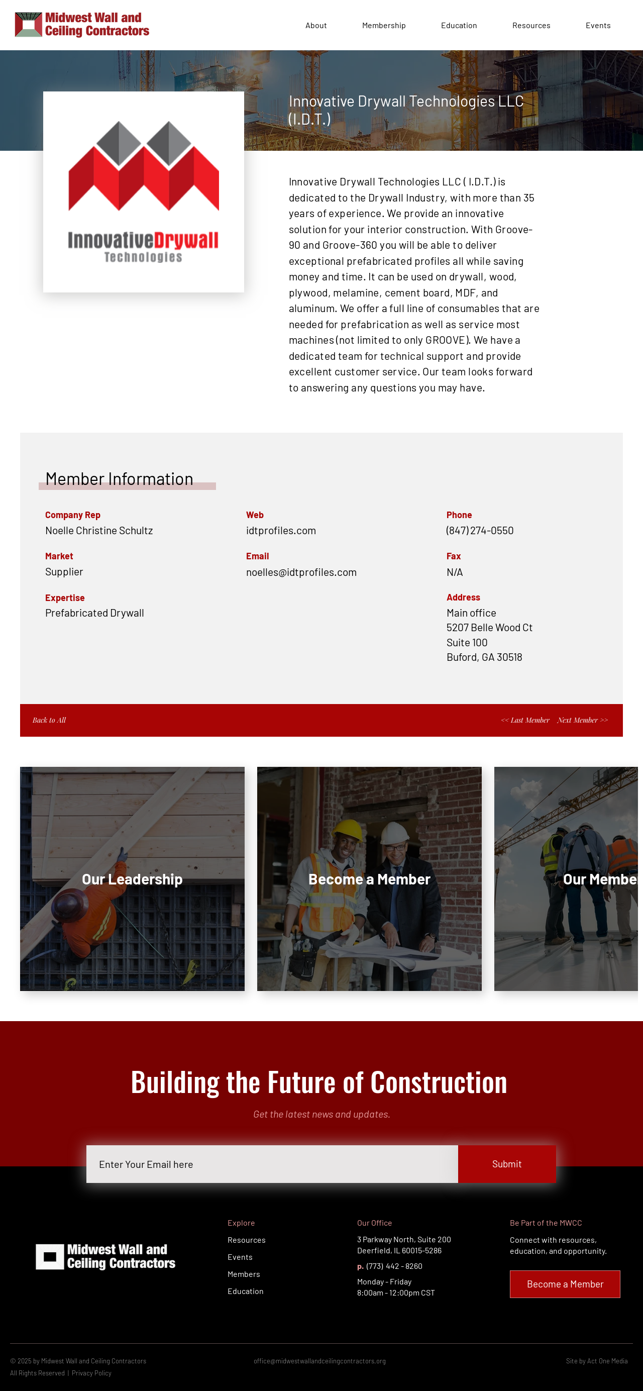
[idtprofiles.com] (321, 530)
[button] (333, 571)
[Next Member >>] (584, 720)
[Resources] (263, 1240)
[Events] (263, 1257)
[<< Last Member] (523, 720)
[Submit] (507, 1164)
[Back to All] (59, 720)
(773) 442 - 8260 (393, 1265)
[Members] (263, 1274)
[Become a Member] (565, 1284)
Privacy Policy (92, 1373)
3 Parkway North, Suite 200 (404, 1239)
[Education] (263, 1291)
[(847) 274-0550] (522, 530)
